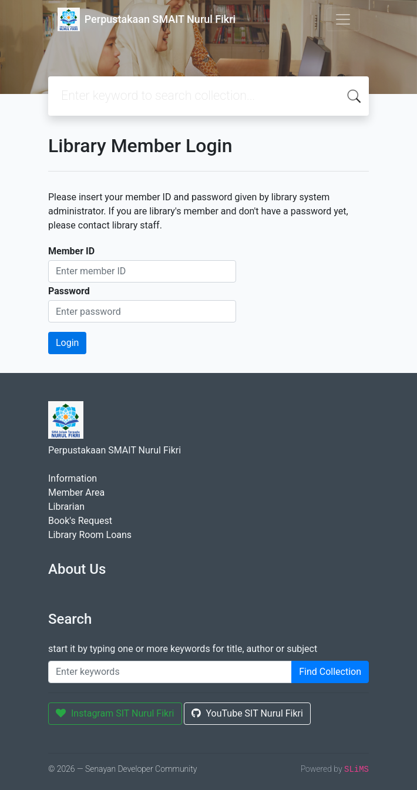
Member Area (76, 492)
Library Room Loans (90, 534)
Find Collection (330, 671)
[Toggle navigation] (343, 19)
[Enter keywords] (170, 672)
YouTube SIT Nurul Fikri (246, 713)
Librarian (66, 506)
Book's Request (80, 520)
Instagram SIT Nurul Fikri (115, 713)
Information (72, 478)
